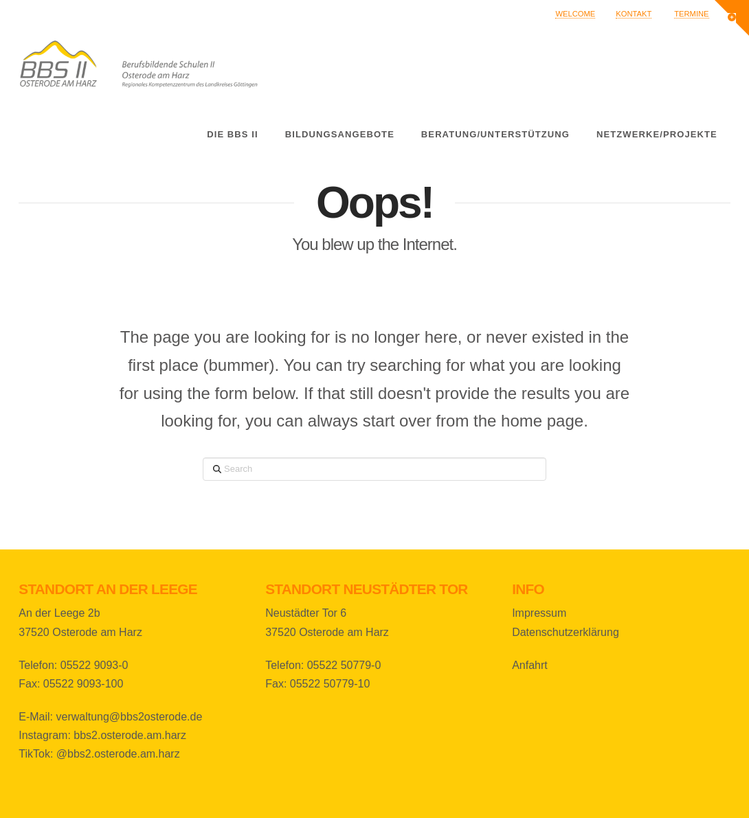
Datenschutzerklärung (565, 632)
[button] (732, 18)
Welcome (575, 14)
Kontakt (633, 14)
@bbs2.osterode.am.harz (118, 754)
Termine (691, 14)
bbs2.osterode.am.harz (130, 735)
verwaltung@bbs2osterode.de (129, 717)
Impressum (539, 613)
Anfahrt (530, 665)
